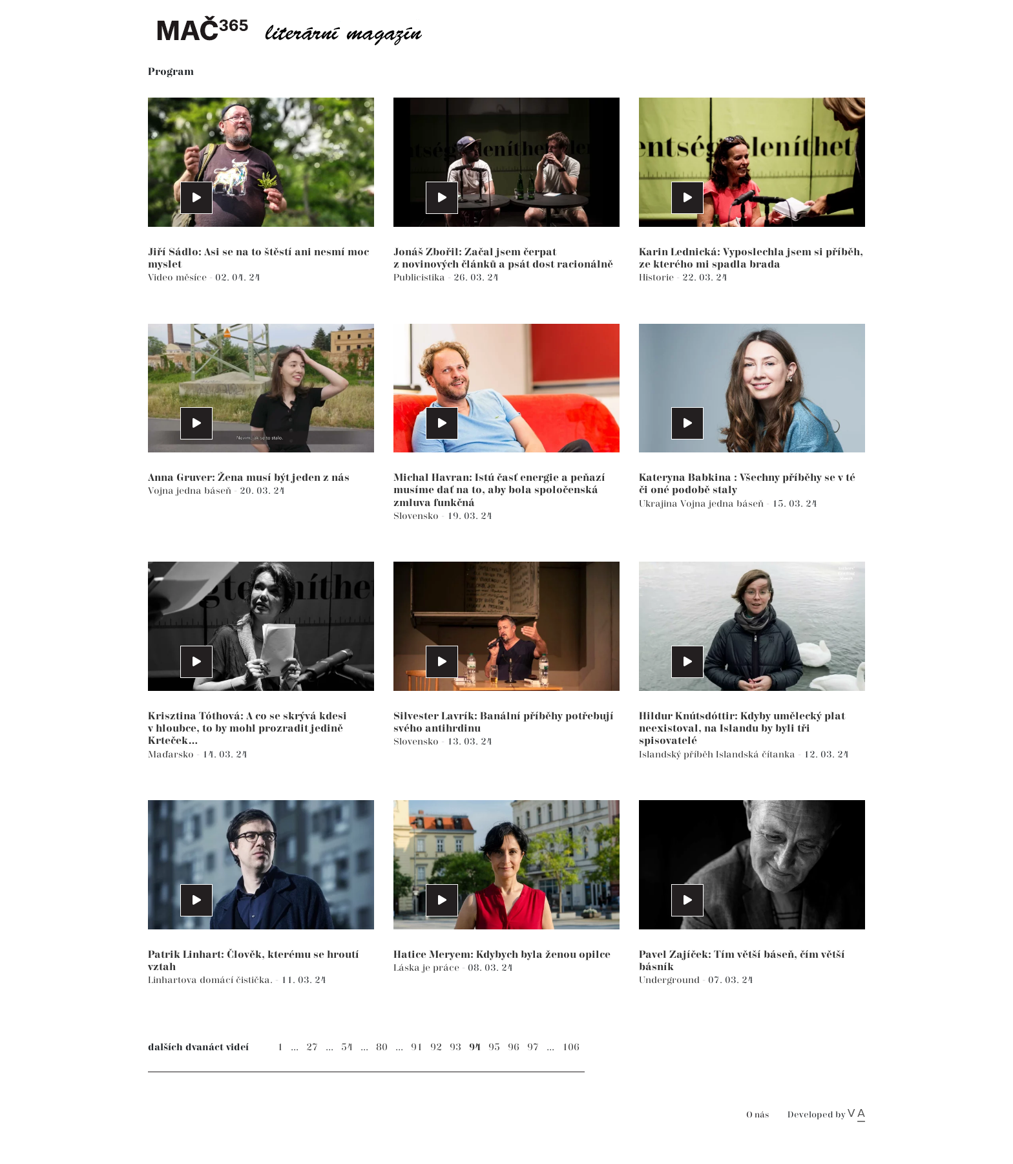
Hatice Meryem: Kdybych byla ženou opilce (502, 954)
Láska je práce (427, 968)
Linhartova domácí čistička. (211, 980)
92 (436, 1047)
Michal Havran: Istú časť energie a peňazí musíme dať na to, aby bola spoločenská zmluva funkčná (499, 490)
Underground (670, 980)
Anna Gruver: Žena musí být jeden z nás (249, 477)
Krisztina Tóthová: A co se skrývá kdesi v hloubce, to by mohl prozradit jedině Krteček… (247, 728)
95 (494, 1047)
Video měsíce (178, 277)
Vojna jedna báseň (191, 491)
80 (382, 1047)
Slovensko (417, 516)
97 (533, 1047)
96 (513, 1047)
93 (455, 1047)
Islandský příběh (677, 754)
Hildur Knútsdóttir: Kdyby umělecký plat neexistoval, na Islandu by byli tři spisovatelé (742, 728)
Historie (657, 277)
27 (312, 1047)
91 (417, 1047)
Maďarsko (172, 754)
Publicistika (420, 277)
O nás (757, 1115)
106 (571, 1047)
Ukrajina (659, 504)
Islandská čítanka (757, 754)
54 (347, 1047)
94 (475, 1047)
